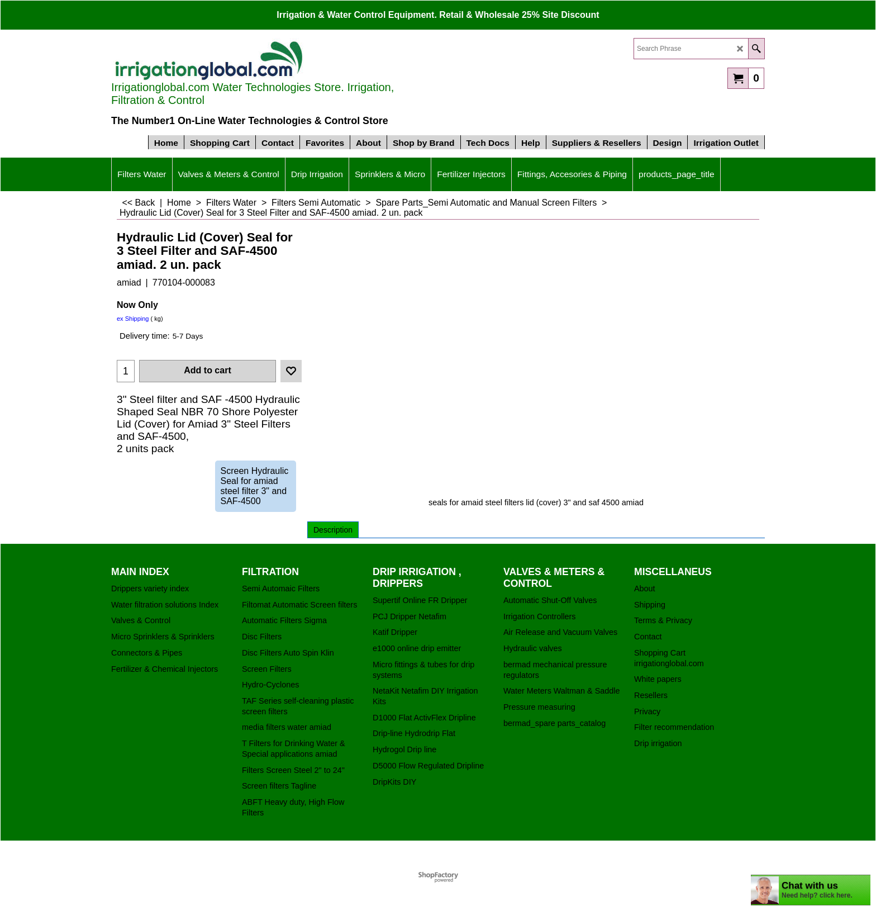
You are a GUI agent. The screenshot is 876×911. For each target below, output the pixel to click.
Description (333, 529)
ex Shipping (133, 318)
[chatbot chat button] (810, 890)
